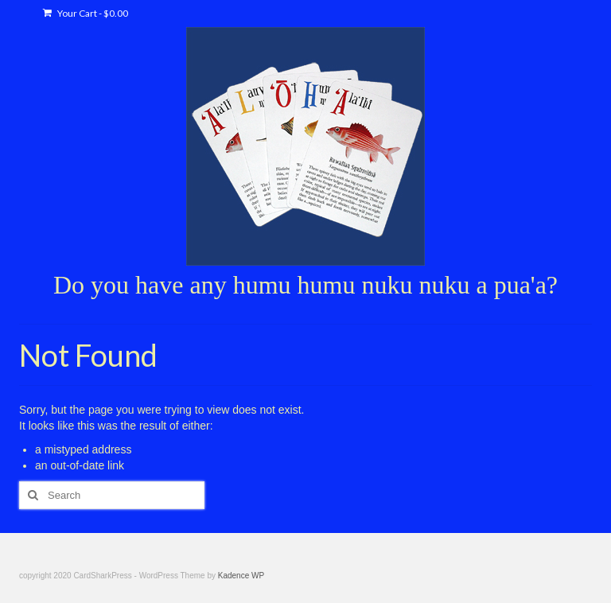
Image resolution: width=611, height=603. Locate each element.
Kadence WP (241, 575)
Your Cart (85, 13)
